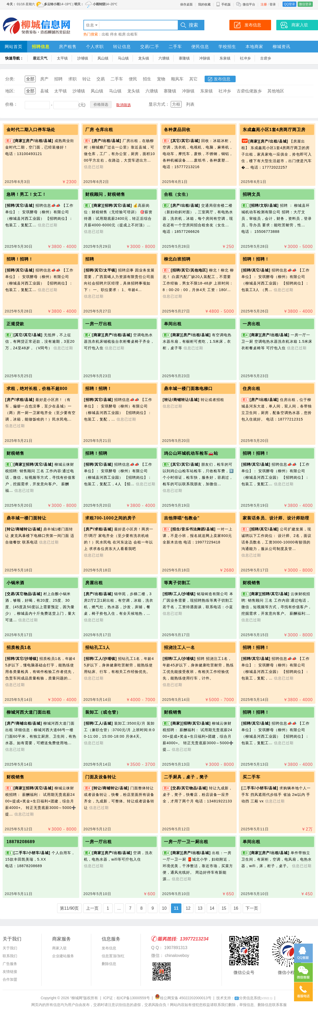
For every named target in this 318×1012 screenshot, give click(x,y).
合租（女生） (177, 194)
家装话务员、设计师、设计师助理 (276, 518)
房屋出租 (94, 583)
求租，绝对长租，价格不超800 (37, 388)
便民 (133, 79)
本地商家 (254, 46)
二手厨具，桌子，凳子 (186, 777)
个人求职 (95, 46)
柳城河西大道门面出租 (29, 712)
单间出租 (173, 324)
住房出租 (251, 388)
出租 (105, 34)
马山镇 (123, 58)
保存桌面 (186, 4)
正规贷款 (15, 324)
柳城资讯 (281, 46)
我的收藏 (204, 4)
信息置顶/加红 (113, 956)
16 (236, 908)
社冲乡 (245, 58)
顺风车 (177, 79)
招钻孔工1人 (97, 647)
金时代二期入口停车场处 (31, 129)
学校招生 (227, 46)
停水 (113, 34)
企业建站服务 (63, 956)
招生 (147, 79)
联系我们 (10, 956)
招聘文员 (251, 194)
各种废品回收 (177, 129)
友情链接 (10, 971)
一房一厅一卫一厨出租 (186, 841)
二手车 (175, 46)
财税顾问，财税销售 (105, 194)
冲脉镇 (204, 58)
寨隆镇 (184, 58)
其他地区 (275, 91)
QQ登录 (289, 4)
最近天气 (40, 58)
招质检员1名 (19, 647)
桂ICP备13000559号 (133, 998)
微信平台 (249, 4)
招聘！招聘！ (20, 259)
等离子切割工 (177, 583)
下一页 (252, 908)
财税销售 (15, 453)
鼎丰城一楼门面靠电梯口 (188, 388)
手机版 (223, 4)
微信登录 (305, 4)
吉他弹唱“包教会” (182, 518)
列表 (190, 104)
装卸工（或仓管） (103, 712)
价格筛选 (101, 104)
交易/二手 (149, 46)
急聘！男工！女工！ (26, 194)
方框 (176, 104)
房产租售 (68, 46)
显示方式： (159, 104)
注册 (264, 4)
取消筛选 (123, 105)
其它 (193, 79)
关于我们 (10, 948)
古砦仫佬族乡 (249, 91)
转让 (86, 79)
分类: (10, 79)
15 (224, 908)
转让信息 (122, 46)
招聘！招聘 (96, 453)
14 (212, 908)
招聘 (58, 79)
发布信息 (222, 79)
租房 (122, 34)
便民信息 (200, 46)
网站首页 (13, 46)
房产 (44, 79)
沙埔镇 (82, 58)
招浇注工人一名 (179, 647)
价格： (11, 104)
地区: (10, 91)
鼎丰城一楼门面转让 (26, 518)
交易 (100, 79)
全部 (30, 79)
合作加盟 (10, 979)
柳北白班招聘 (177, 259)
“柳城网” (76, 998)
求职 (72, 79)
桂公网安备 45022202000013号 (183, 998)
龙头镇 (143, 58)
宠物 (161, 79)
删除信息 (109, 964)
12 (188, 908)
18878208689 (21, 841)
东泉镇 (224, 58)
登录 (273, 4)
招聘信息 (41, 46)
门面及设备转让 (100, 777)
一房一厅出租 (98, 324)
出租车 (132, 34)
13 (200, 908)
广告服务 (10, 964)
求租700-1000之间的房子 (110, 518)
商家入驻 (59, 948)
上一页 (92, 908)
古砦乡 (265, 58)
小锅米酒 (15, 583)
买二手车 (251, 777)
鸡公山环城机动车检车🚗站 (191, 453)
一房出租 (251, 324)
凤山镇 (102, 58)
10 (164, 908)
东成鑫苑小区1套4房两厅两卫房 (274, 129)
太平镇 (62, 58)
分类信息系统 (253, 998)
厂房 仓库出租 (99, 129)
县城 (44, 91)
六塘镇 (163, 58)
